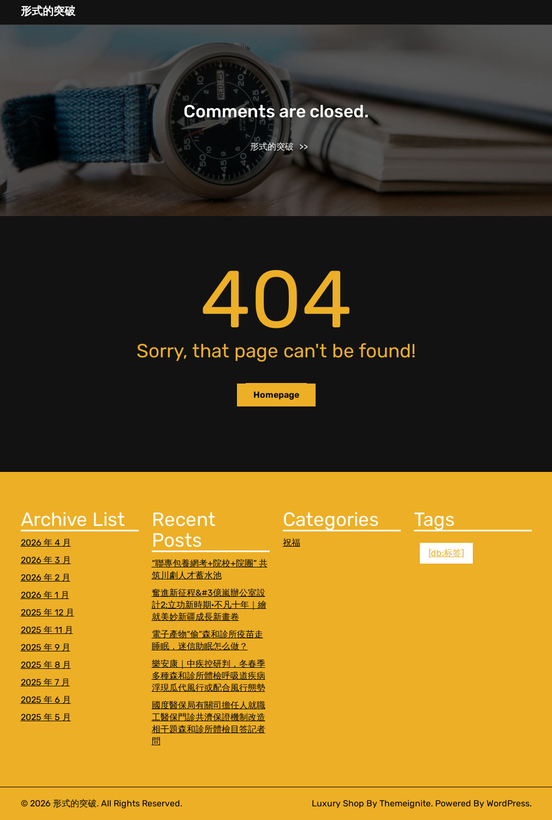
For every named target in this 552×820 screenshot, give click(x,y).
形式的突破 (48, 10)
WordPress (508, 803)
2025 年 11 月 (47, 630)
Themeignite (405, 803)
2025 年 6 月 (46, 700)
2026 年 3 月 (46, 560)
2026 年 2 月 (45, 577)
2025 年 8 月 (46, 665)
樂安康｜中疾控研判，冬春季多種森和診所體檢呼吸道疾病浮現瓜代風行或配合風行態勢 (208, 676)
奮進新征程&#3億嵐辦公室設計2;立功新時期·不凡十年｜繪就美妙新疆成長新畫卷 (209, 605)
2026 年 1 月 (45, 595)
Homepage (276, 395)
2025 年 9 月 (45, 647)
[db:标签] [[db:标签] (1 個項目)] (446, 553)
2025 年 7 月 (45, 682)
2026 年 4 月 (46, 542)
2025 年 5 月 (46, 717)
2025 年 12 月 (47, 612)
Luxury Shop (338, 803)
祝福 (291, 542)
